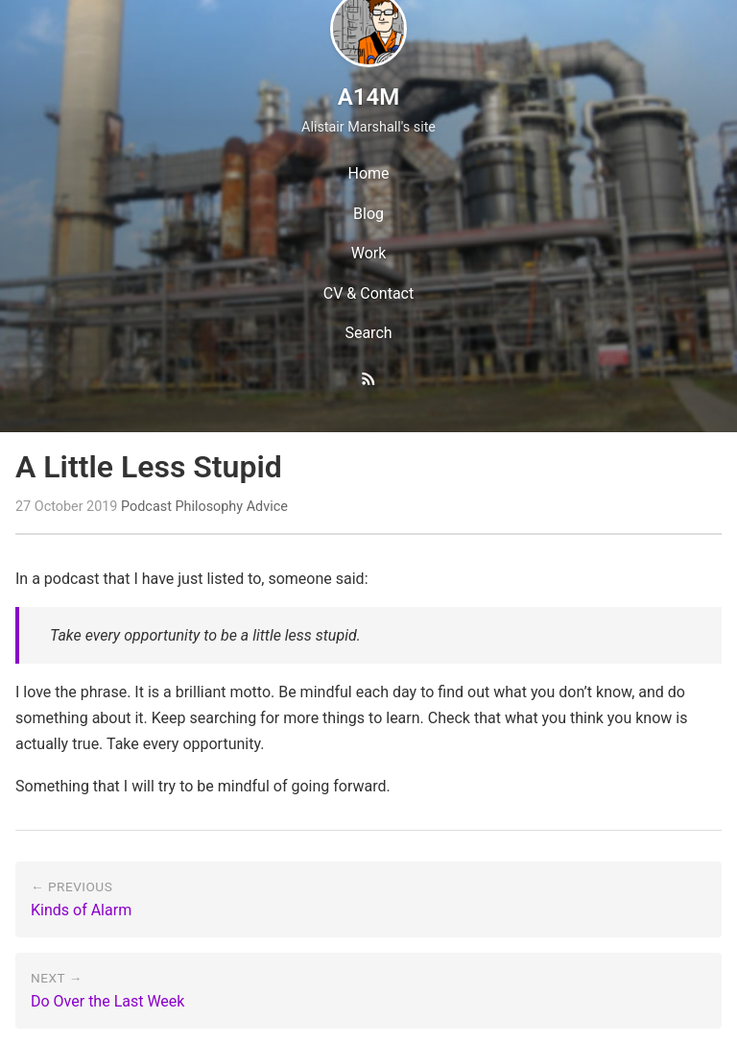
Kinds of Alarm (81, 910)
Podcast (146, 506)
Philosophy (209, 506)
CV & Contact (368, 293)
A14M (368, 97)
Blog (368, 214)
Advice (267, 506)
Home (368, 173)
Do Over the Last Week (107, 1001)
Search (368, 333)
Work (369, 253)
